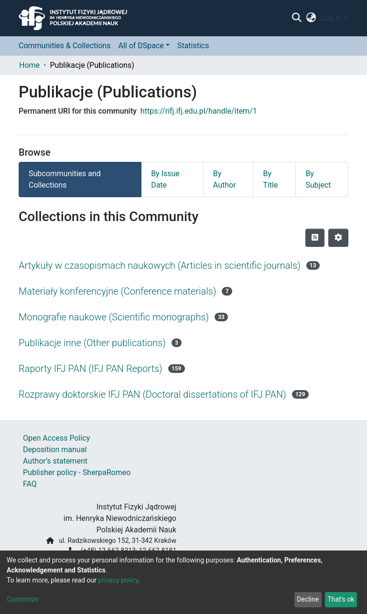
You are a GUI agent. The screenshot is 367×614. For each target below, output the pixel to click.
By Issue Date (165, 179)
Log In (331, 17)
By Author (224, 179)
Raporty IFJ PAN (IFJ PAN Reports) (90, 368)
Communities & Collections (64, 45)
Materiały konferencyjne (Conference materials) (117, 291)
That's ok (340, 599)
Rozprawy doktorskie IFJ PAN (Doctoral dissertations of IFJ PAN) (152, 394)
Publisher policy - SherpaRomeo (76, 472)
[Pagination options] (338, 238)
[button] (311, 18)
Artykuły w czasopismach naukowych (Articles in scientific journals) (160, 265)
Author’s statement (55, 461)
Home (29, 65)
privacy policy (118, 580)
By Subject (318, 179)
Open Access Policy (56, 438)
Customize (22, 599)
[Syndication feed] (314, 238)
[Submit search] (296, 18)
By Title (270, 179)
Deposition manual (54, 449)
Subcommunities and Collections (65, 179)
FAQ (30, 483)
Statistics (193, 45)
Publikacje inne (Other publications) (92, 343)
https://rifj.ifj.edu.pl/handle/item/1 (198, 111)
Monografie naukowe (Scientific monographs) (114, 317)
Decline (308, 599)
